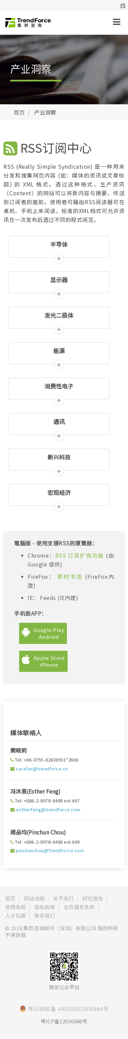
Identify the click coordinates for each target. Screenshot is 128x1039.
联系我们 (44, 915)
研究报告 (92, 898)
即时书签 (70, 576)
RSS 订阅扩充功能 (80, 555)
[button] (123, 5)
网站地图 (34, 898)
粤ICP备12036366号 (64, 1021)
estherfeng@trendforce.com (48, 809)
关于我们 (63, 898)
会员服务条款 (79, 906)
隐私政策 (44, 906)
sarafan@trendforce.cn (42, 768)
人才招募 (15, 915)
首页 (19, 112)
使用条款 (15, 906)
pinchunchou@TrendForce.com (50, 850)
